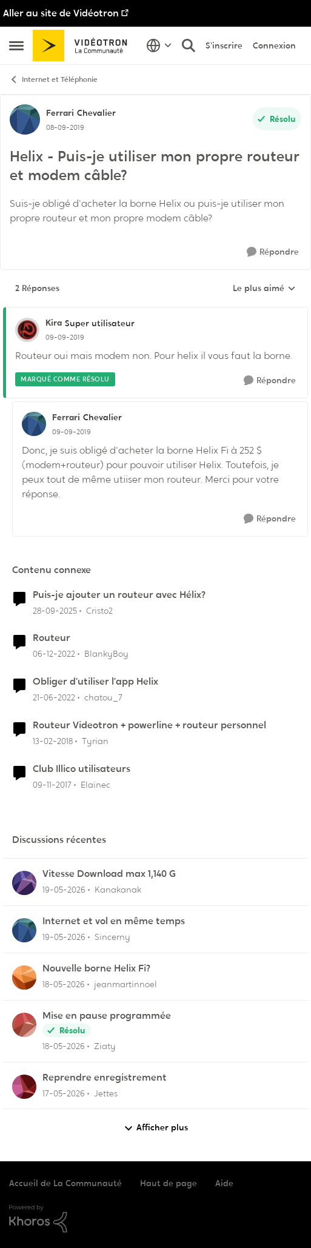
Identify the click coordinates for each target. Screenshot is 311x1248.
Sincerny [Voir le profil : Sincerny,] (112, 936)
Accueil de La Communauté (65, 1183)
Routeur (51, 638)
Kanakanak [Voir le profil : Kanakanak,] (118, 889)
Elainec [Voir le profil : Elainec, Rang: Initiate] (95, 784)
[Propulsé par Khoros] (155, 1219)
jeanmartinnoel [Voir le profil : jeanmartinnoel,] (125, 984)
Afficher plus (156, 1127)
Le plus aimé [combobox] (264, 289)
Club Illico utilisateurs (81, 769)
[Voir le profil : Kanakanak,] (24, 883)
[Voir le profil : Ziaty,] (24, 1025)
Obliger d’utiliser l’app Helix (95, 682)
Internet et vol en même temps (113, 921)
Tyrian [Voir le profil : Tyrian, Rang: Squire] (95, 741)
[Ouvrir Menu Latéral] (16, 45)
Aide (224, 1183)
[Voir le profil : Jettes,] (24, 1087)
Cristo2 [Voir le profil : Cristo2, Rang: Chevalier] (99, 610)
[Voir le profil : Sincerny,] (24, 930)
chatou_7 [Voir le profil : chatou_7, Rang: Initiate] (103, 697)
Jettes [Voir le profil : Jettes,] (106, 1092)
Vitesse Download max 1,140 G (109, 874)
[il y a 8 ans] (53, 741)
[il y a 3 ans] (54, 654)
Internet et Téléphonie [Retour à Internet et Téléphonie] (53, 80)
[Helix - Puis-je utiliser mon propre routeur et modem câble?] (64, 337)
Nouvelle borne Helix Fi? (96, 968)
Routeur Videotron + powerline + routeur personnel (149, 725)
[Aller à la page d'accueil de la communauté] (84, 45)
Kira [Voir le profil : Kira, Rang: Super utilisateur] (53, 322)
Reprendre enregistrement (104, 1078)
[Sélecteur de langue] (159, 45)
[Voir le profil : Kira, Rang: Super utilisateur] (27, 330)
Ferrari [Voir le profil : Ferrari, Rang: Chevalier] (60, 112)
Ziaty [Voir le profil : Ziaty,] (105, 1046)
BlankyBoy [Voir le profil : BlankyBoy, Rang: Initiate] (106, 653)
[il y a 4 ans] (54, 697)
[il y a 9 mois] (55, 610)
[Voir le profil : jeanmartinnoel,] (24, 977)
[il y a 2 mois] (63, 890)
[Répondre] (272, 252)
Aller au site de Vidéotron (61, 13)
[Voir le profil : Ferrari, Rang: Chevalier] (25, 119)
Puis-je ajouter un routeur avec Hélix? (119, 595)
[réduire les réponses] (155, 313)
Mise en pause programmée (106, 1016)
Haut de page (168, 1183)
